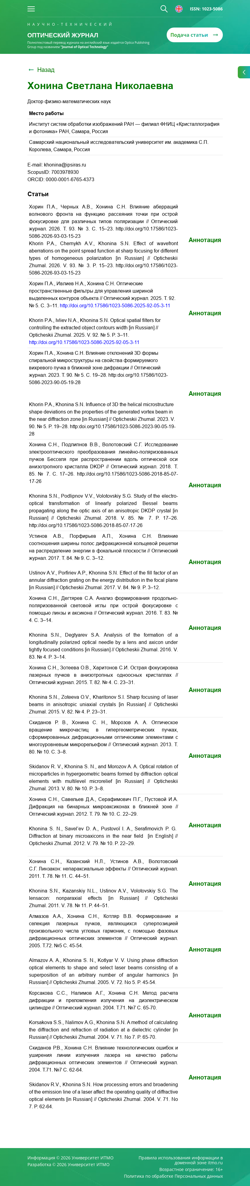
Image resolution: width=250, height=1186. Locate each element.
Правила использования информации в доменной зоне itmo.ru (181, 1160)
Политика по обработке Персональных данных (173, 1176)
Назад (41, 69)
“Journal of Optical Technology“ (84, 47)
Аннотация (205, 240)
